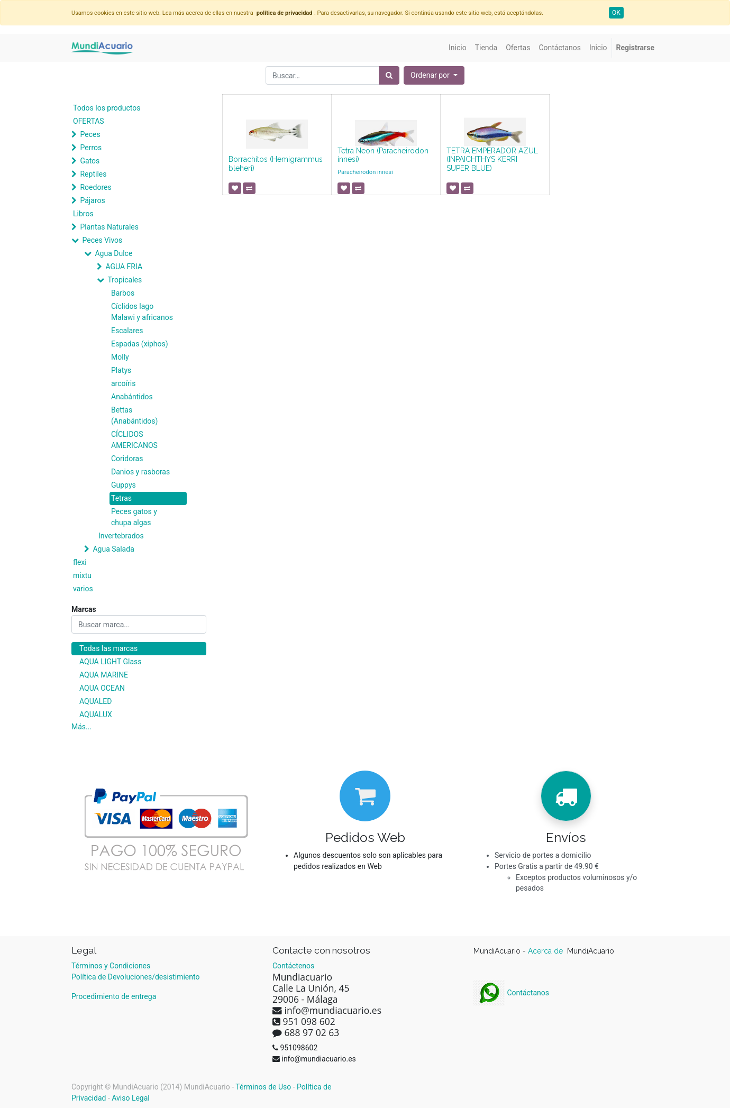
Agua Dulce (113, 253)
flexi (80, 562)
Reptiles (93, 174)
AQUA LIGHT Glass (110, 661)
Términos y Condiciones (110, 966)
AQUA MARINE (103, 675)
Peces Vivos (102, 240)
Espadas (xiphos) (139, 344)
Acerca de (546, 951)
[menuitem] (457, 48)
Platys (121, 370)
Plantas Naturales (109, 227)
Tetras (121, 498)
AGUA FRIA (123, 266)
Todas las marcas (108, 648)
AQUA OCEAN (102, 688)
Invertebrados (121, 536)
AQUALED (95, 701)
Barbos (122, 293)
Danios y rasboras (140, 472)
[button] (434, 75)
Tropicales (124, 280)
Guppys (123, 485)
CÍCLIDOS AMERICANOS (134, 440)
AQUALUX (95, 714)
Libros (83, 213)
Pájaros (92, 200)
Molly (120, 357)
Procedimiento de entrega (113, 996)
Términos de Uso (263, 1087)
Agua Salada (113, 549)
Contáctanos (511, 992)
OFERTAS (88, 121)
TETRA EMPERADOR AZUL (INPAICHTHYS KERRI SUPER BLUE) (492, 159)
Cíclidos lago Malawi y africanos (142, 312)
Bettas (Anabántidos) (134, 415)
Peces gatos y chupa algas (134, 517)
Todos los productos (106, 108)
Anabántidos (132, 396)
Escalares (127, 330)
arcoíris (123, 383)
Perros (91, 147)
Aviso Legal (131, 1098)
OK (616, 12)
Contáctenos (293, 966)
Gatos (89, 161)
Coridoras (127, 458)
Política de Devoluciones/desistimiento (135, 977)
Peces (90, 134)
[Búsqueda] (389, 75)
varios (83, 588)
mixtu (82, 575)
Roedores (95, 187)
